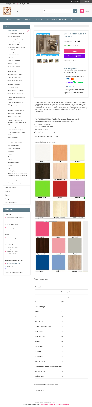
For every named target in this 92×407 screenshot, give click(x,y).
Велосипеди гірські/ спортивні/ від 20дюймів (17, 48)
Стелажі (10, 159)
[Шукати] (75, 11)
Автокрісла (11, 151)
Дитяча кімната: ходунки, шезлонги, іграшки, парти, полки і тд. (17, 122)
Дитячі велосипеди (13, 44)
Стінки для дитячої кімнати (15, 102)
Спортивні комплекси (14, 69)
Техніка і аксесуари (13, 180)
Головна (8, 19)
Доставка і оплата (12, 24)
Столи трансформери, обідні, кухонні (16, 133)
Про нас (28, 19)
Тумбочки (10, 57)
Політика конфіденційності (61, 404)
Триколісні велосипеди (14, 41)
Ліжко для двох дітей (14, 84)
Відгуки (55, 24)
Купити (74, 51)
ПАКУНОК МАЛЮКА (11, 187)
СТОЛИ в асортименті (14, 127)
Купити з (74, 56)
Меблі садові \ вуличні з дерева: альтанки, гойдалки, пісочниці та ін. (17, 175)
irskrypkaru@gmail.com (13, 263)
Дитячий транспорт (13, 52)
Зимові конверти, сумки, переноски (14, 117)
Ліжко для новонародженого (16, 110)
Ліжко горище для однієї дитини (15, 80)
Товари (17, 19)
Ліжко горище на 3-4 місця (15, 90)
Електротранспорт (13, 54)
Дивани (10, 154)
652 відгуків (76, 1)
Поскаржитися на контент (47, 404)
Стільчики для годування (15, 142)
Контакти (38, 19)
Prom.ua (55, 402)
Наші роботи (45, 24)
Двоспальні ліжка (13, 87)
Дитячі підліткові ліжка (14, 77)
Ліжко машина (12, 71)
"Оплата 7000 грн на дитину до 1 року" (59, 19)
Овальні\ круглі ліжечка (14, 113)
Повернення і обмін (29, 24)
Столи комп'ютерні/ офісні (15, 129)
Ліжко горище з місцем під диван (15, 93)
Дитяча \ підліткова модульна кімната (16, 98)
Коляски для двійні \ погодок (16, 39)
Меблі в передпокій (13, 162)
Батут (9, 168)
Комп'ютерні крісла (13, 145)
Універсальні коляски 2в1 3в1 (16, 33)
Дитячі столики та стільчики (16, 140)
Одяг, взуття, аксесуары (15, 183)
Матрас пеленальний (14, 66)
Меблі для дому (12, 105)
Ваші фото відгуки (11, 202)
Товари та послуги (11, 30)
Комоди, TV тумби (13, 63)
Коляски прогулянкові (14, 36)
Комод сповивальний (14, 60)
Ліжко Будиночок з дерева (15, 74)
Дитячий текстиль (13, 108)
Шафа (9, 157)
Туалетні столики (13, 137)
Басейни (10, 165)
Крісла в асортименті (14, 148)
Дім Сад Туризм (12, 171)
